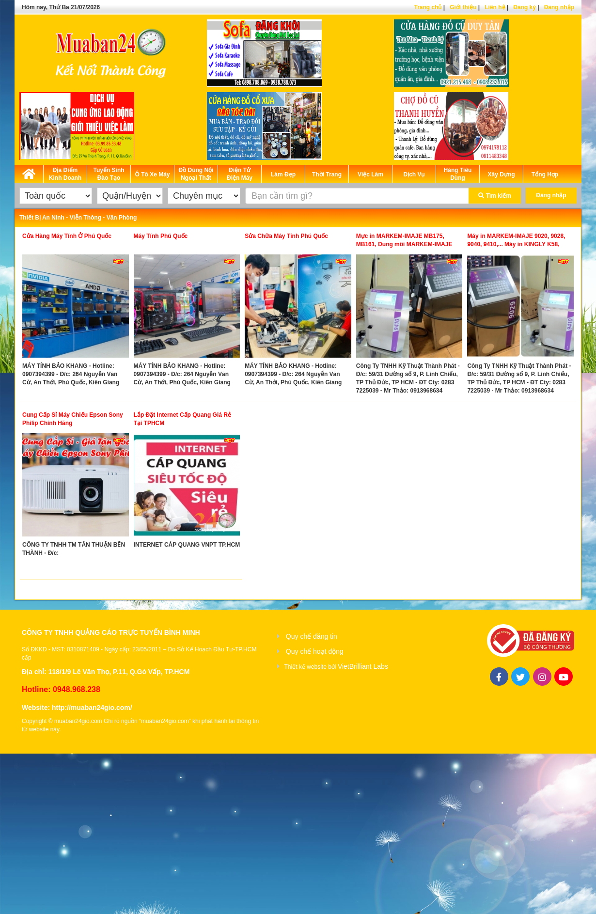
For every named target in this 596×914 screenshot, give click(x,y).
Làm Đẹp (283, 174)
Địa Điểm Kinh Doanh (65, 174)
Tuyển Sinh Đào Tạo (108, 174)
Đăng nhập (559, 7)
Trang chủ (427, 7)
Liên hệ (495, 7)
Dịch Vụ (413, 174)
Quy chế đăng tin (311, 636)
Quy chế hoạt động (315, 651)
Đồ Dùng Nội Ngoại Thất (196, 174)
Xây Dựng (501, 174)
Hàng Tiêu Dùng (458, 174)
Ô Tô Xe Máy (152, 174)
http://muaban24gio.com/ (92, 707)
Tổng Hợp (545, 174)
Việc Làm (370, 174)
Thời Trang (327, 174)
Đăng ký (524, 7)
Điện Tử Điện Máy (239, 174)
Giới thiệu (463, 7)
